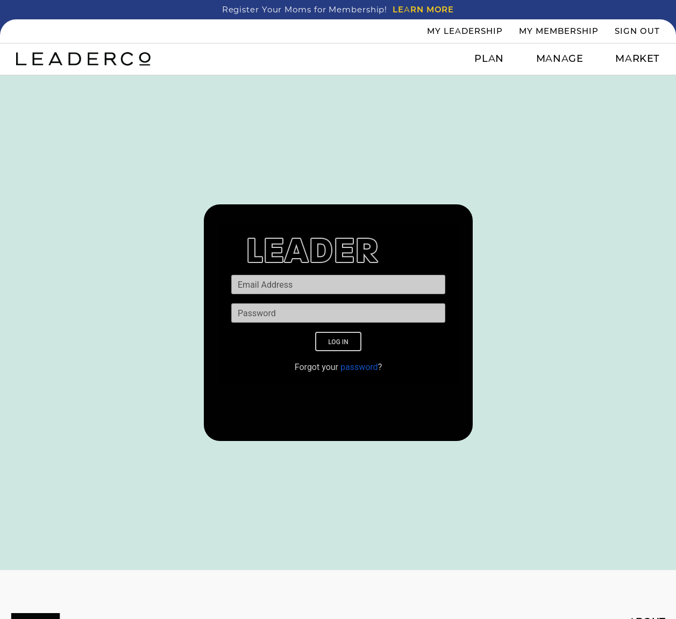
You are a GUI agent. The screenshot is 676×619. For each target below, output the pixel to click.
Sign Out (637, 31)
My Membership (559, 31)
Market (637, 59)
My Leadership (465, 31)
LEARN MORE (423, 9)
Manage (560, 59)
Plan (488, 59)
